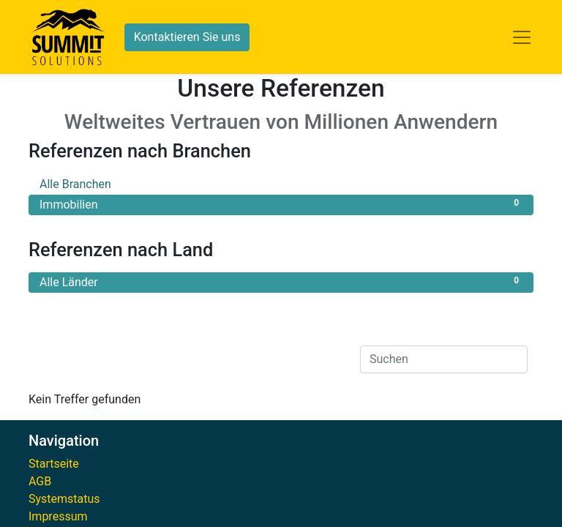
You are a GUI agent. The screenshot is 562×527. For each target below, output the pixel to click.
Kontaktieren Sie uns (187, 37)
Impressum (58, 516)
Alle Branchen (281, 183)
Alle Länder (281, 281)
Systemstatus (64, 499)
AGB (40, 481)
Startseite (54, 464)
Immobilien (281, 204)
